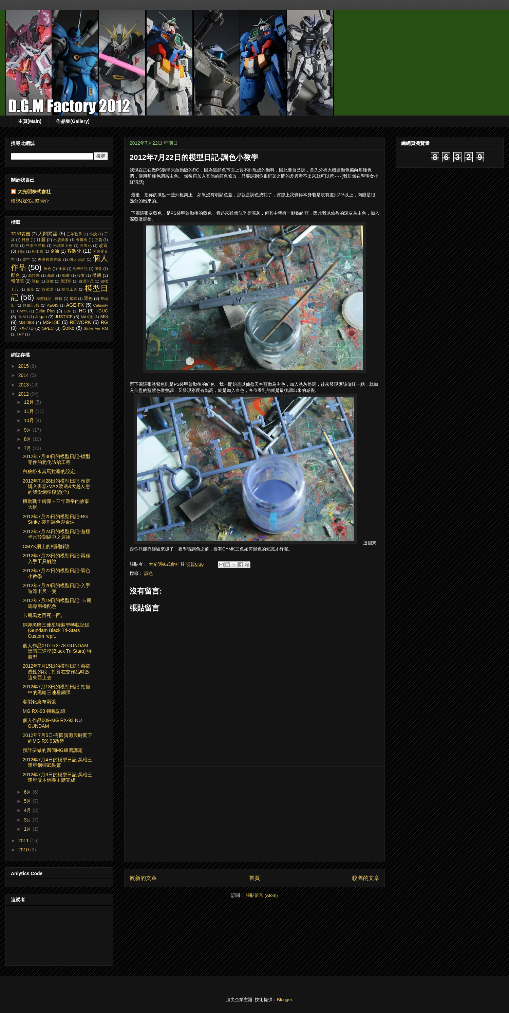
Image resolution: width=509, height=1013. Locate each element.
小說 (93, 234)
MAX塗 (87, 317)
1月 (28, 829)
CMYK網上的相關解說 (46, 546)
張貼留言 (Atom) (262, 895)
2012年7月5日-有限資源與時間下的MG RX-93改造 (57, 738)
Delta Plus (45, 311)
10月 (29, 420)
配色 (15, 275)
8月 (28, 439)
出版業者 (61, 240)
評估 (35, 281)
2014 (24, 375)
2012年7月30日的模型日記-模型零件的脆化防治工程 (56, 459)
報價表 (17, 281)
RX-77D (26, 328)
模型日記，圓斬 (49, 298)
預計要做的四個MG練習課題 (53, 750)
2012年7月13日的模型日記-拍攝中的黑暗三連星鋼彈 (56, 689)
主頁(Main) (29, 121)
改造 (103, 245)
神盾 (61, 269)
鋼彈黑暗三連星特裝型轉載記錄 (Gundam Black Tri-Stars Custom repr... (56, 630)
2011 (24, 840)
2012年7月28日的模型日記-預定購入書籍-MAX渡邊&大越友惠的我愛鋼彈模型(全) (56, 486)
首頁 (254, 878)
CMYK (22, 311)
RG (104, 322)
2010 (24, 849)
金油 (54, 251)
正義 (98, 240)
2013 (24, 384)
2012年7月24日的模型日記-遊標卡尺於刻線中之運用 (56, 534)
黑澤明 (66, 281)
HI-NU (23, 317)
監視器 (48, 289)
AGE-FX (75, 305)
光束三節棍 (35, 245)
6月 (28, 792)
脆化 (98, 269)
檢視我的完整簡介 (30, 200)
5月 (28, 801)
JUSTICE (64, 316)
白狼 (15, 245)
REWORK (80, 322)
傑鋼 (96, 275)
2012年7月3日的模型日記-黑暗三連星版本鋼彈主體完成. (57, 777)
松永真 (37, 251)
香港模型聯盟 (50, 259)
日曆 (26, 240)
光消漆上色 (63, 245)
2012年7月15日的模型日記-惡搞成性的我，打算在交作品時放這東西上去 (56, 671)
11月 (29, 411)
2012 (24, 394)
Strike (68, 328)
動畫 (66, 275)
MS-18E (51, 322)
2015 (24, 366)
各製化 (86, 245)
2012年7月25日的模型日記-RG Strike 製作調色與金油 (55, 519)
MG (104, 316)
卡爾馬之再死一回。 (44, 615)
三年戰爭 (74, 234)
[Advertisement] (254, 814)
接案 (81, 275)
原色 (47, 269)
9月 (28, 430)
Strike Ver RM (95, 328)
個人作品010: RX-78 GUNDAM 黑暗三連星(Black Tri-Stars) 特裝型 (57, 651)
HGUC (101, 311)
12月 (29, 402)
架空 (26, 259)
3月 (28, 819)
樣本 (73, 298)
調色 (148, 573)
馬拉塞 (34, 275)
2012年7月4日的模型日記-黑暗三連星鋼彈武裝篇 (57, 762)
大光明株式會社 (34, 191)
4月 (28, 810)
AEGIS (52, 305)
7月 (28, 448)
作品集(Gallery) (73, 121)
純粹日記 (80, 269)
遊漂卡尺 (86, 281)
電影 (30, 289)
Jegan (41, 316)
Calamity (100, 305)
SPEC (48, 328)
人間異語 (48, 233)
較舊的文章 (365, 878)
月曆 (40, 239)
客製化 (74, 251)
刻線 (21, 251)
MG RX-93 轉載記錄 (44, 711)
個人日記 (77, 259)
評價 (50, 281)
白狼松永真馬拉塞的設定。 (51, 471)
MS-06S (26, 322)
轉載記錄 (31, 305)
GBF (68, 311)
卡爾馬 (81, 240)
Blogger (284, 999)
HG (82, 310)
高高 (51, 275)
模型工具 (69, 289)
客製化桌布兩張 (39, 701)
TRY (20, 334)
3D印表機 (20, 234)
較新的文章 (143, 878)
